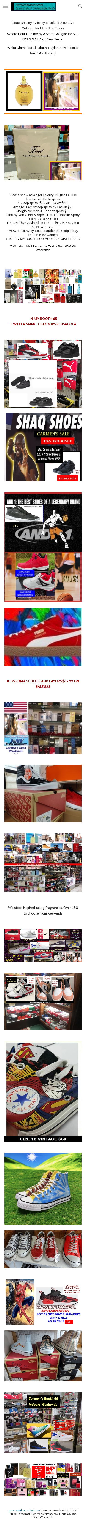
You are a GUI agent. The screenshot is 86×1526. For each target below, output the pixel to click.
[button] (5, 6)
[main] (43, 38)
